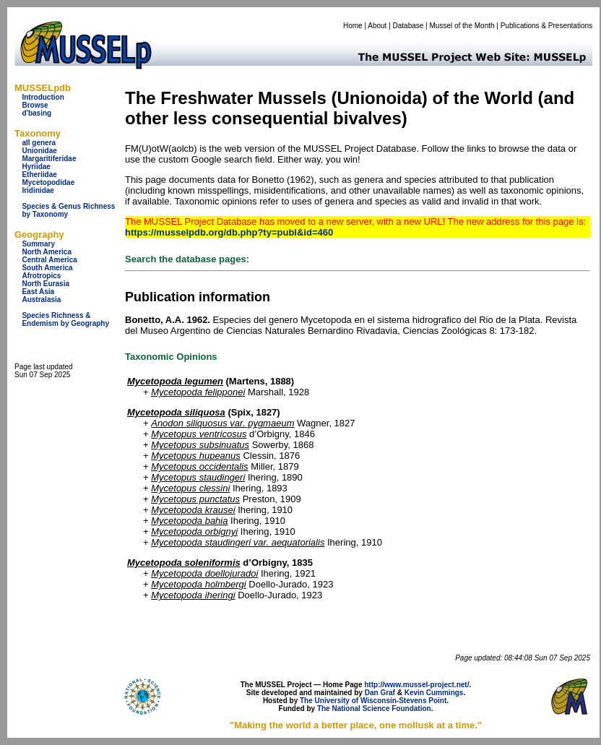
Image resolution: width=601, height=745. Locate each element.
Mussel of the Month (462, 26)
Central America (49, 260)
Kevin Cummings (434, 693)
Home (353, 26)
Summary (38, 244)
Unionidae (39, 151)
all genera (39, 143)
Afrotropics (41, 276)
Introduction (43, 97)
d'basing (36, 113)
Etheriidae (39, 174)
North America (47, 252)
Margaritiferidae (49, 159)
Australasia (41, 299)
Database (408, 26)
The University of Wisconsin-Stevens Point (373, 701)
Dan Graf (380, 693)
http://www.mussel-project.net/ (416, 685)
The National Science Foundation (374, 708)
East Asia (38, 292)
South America (47, 268)
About (377, 26)
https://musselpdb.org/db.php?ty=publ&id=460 (229, 232)
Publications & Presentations (546, 26)
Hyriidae (36, 167)
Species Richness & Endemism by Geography (65, 319)
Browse (35, 105)
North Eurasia (45, 284)
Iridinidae (37, 190)
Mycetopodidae (48, 182)
